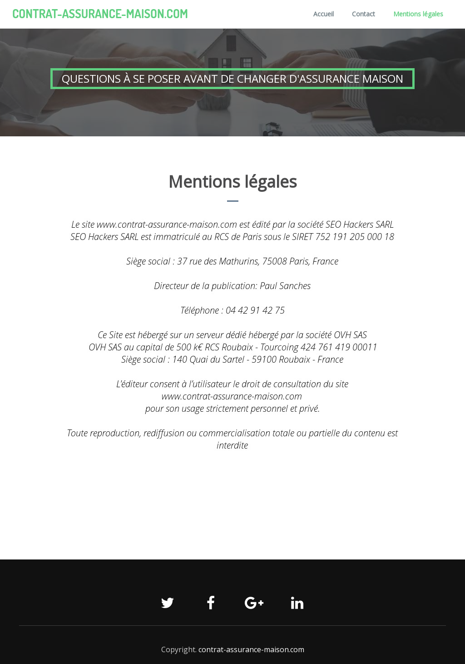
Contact (363, 14)
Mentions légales (418, 14)
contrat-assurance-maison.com (100, 13)
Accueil (323, 14)
